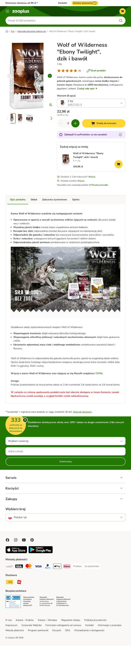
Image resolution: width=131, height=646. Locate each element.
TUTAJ (99, 373)
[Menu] (7, 11)
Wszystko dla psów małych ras (31, 31)
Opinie (75, 199)
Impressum (11, 625)
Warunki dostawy (82, 412)
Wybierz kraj (15, 509)
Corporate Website (31, 625)
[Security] (13, 602)
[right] (50, 76)
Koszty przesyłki (100, 185)
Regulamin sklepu (70, 620)
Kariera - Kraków (25, 620)
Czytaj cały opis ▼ (87, 88)
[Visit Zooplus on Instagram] (16, 540)
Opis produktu (18, 199)
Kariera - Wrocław (47, 620)
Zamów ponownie (85, 3)
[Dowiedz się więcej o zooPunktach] (120, 135)
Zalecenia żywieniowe (54, 199)
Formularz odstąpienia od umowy (63, 625)
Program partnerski (38, 630)
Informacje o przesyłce (109, 625)
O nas (8, 620)
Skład (34, 199)
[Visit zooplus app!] (16, 552)
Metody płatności (14, 630)
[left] (9, 76)
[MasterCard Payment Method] (29, 567)
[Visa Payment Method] (38, 567)
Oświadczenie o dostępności (89, 630)
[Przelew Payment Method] (77, 566)
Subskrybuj (65, 461)
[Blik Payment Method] (19, 567)
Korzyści (56, 630)
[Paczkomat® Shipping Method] (9, 582)
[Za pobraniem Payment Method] (92, 566)
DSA (67, 630)
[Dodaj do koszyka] (104, 123)
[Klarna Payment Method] (67, 567)
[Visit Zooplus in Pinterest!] (32, 540)
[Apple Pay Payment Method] (57, 567)
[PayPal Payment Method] (48, 567)
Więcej (91, 176)
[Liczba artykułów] (68, 123)
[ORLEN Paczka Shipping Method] (19, 582)
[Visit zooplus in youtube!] (24, 540)
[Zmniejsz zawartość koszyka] (61, 123)
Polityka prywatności (95, 620)
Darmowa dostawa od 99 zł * (21, 3)
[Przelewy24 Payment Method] (9, 567)
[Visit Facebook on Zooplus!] (7, 540)
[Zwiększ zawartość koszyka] (75, 123)
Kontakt (62, 3)
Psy (12, 31)
